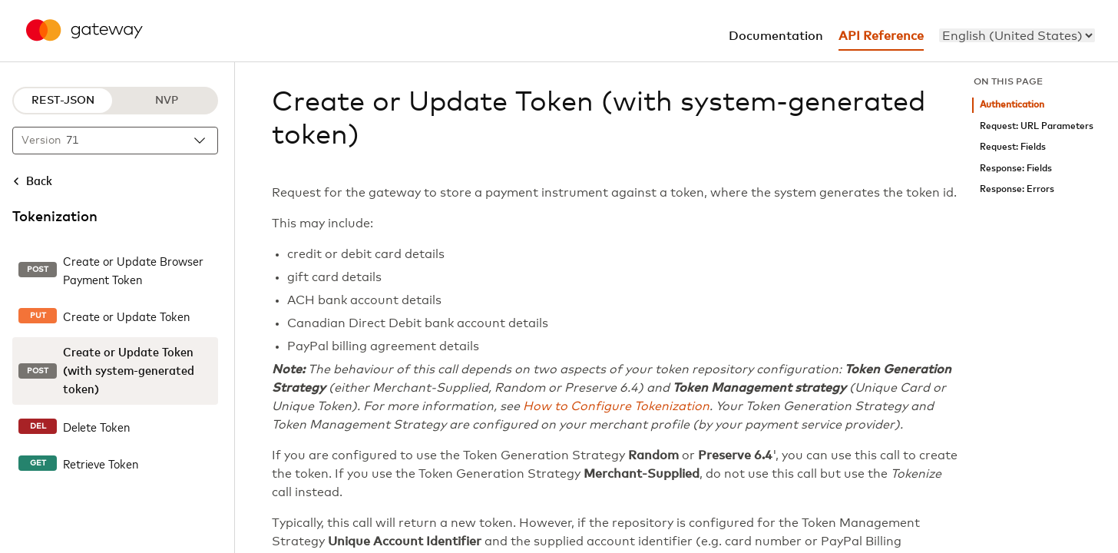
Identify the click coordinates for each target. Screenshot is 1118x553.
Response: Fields (1016, 169)
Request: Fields (1013, 147)
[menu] (1017, 35)
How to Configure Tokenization (616, 406)
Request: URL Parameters (1036, 126)
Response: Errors (1017, 189)
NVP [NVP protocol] (166, 100)
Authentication (1012, 105)
